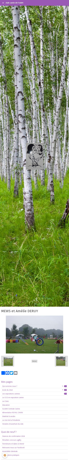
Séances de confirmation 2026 (13, 436)
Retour (34, 361)
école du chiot (34, 390)
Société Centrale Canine (11, 409)
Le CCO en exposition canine (13, 397)
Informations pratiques (10, 455)
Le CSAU (5, 401)
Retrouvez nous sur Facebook (13, 447)
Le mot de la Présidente (11, 420)
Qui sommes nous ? (34, 386)
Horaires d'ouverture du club (12, 424)
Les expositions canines (34, 394)
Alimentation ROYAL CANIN (12, 412)
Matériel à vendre (8, 416)
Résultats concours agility (11, 440)
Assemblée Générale (10, 451)
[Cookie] (4, 455)
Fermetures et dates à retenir (13, 444)
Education (6, 405)
